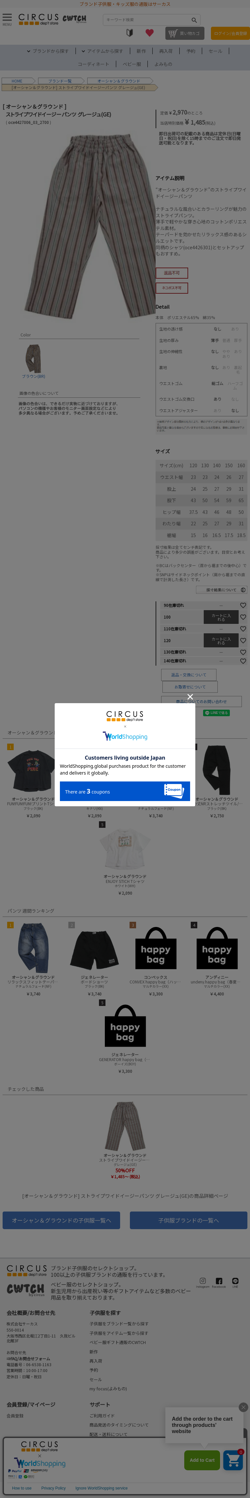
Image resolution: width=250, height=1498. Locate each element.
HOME (17, 81)
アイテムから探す (105, 51)
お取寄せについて (190, 686)
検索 (194, 20)
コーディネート (93, 64)
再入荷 (166, 51)
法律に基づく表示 (20, 1490)
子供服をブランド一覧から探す (119, 1323)
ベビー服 (132, 64)
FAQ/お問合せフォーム (30, 1358)
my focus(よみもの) (108, 1388)
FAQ (93, 1462)
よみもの (163, 64)
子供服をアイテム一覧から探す (119, 1333)
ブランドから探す (51, 51)
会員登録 (15, 1416)
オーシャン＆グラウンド (118, 81)
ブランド (56, 81)
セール (215, 51)
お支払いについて (106, 1443)
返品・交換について (188, 674)
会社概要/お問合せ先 (31, 1312)
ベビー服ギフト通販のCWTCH (118, 1342)
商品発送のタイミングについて (119, 1425)
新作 (141, 51)
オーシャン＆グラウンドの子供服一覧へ (61, 1220)
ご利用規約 (60, 1490)
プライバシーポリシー (105, 1490)
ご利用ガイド (102, 1416)
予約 (190, 51)
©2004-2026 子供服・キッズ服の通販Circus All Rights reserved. (195, 1490)
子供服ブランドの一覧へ (188, 1220)
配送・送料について (109, 1434)
